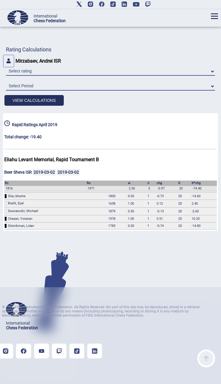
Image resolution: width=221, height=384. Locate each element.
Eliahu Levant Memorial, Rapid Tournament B (51, 159)
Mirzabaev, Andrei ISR (32, 61)
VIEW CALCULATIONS (34, 100)
